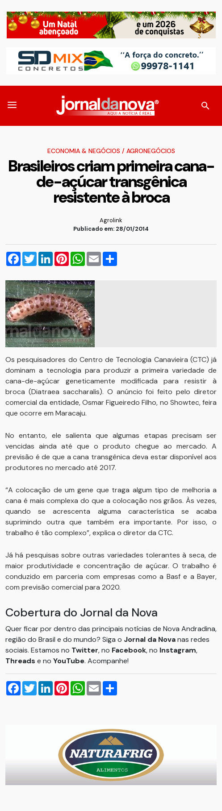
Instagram (177, 650)
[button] (12, 105)
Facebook (129, 650)
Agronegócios (150, 151)
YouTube (68, 660)
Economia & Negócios (83, 151)
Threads (21, 660)
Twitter (84, 650)
